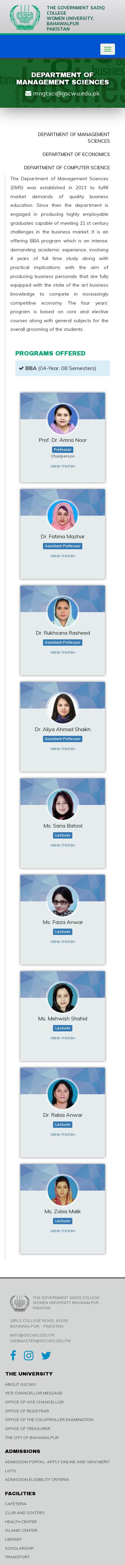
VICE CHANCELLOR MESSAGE (33, 1392)
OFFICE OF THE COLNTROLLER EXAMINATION (49, 1419)
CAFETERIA (16, 1503)
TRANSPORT (17, 1556)
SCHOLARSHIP (19, 1548)
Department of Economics (76, 154)
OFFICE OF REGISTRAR (27, 1410)
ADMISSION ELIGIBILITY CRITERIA (37, 1479)
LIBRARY (13, 1539)
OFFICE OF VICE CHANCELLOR (34, 1401)
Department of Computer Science (67, 168)
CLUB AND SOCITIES (25, 1512)
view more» (62, 466)
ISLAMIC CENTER (21, 1530)
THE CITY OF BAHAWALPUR (32, 1437)
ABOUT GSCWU (20, 1384)
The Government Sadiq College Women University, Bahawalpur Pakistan (57, 18)
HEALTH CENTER (21, 1521)
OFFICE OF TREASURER (27, 1428)
